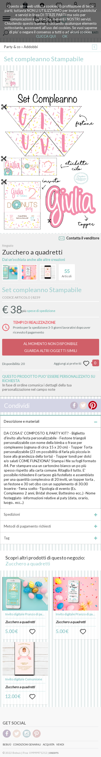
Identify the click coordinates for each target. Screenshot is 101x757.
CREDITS (53, 753)
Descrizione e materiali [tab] (50, 421)
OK (64, 36)
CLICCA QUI (46, 36)
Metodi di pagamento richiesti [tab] (50, 526)
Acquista (48, 744)
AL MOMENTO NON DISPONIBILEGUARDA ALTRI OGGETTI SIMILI (50, 347)
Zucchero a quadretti (27, 563)
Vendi (60, 744)
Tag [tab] (50, 538)
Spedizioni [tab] (50, 514)
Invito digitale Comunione (23, 679)
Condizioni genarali (27, 744)
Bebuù (7, 744)
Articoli (67, 271)
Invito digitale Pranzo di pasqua (27, 614)
